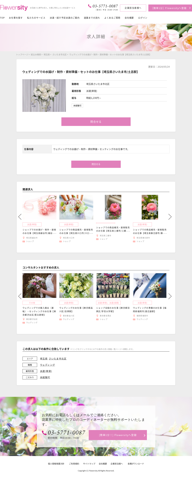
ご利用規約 (74, 463)
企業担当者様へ (133, 7)
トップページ (22, 54)
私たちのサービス (36, 17)
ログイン (142, 17)
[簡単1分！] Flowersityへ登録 (118, 435)
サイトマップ (89, 463)
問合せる (96, 122)
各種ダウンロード (136, 463)
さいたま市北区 (59, 54)
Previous (19, 217)
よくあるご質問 (112, 17)
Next (170, 217)
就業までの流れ (92, 17)
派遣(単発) (46, 371)
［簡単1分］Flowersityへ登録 (168, 8)
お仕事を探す (16, 17)
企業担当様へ (117, 463)
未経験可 (45, 377)
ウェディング (47, 364)
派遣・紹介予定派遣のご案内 (65, 17)
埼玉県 (47, 54)
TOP (2, 17)
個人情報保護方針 (56, 463)
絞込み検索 (36, 54)
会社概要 (129, 17)
